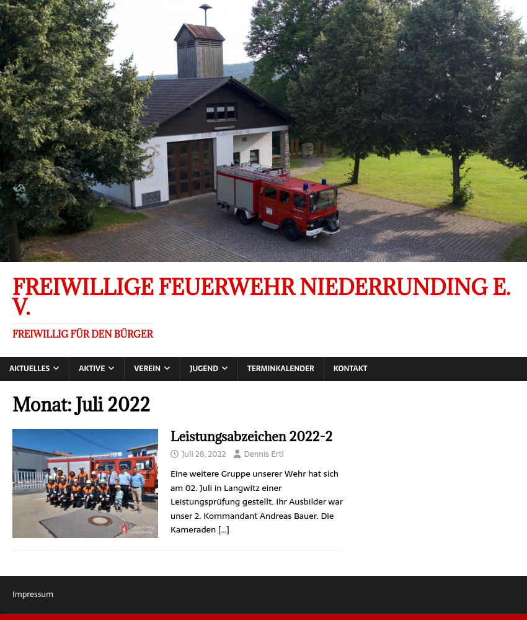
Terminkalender (280, 368)
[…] (223, 529)
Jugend (204, 368)
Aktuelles (29, 368)
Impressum (32, 594)
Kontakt (351, 368)
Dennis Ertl (263, 454)
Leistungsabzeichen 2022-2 (251, 436)
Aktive (92, 368)
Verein (147, 368)
